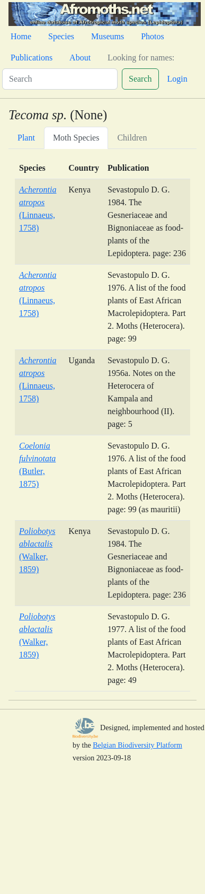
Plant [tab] (26, 137)
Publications (31, 57)
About (80, 57)
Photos (152, 36)
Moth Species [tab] (76, 137)
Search (140, 78)
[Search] (60, 79)
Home (21, 36)
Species (61, 36)
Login (177, 78)
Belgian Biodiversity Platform (137, 745)
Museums (107, 36)
